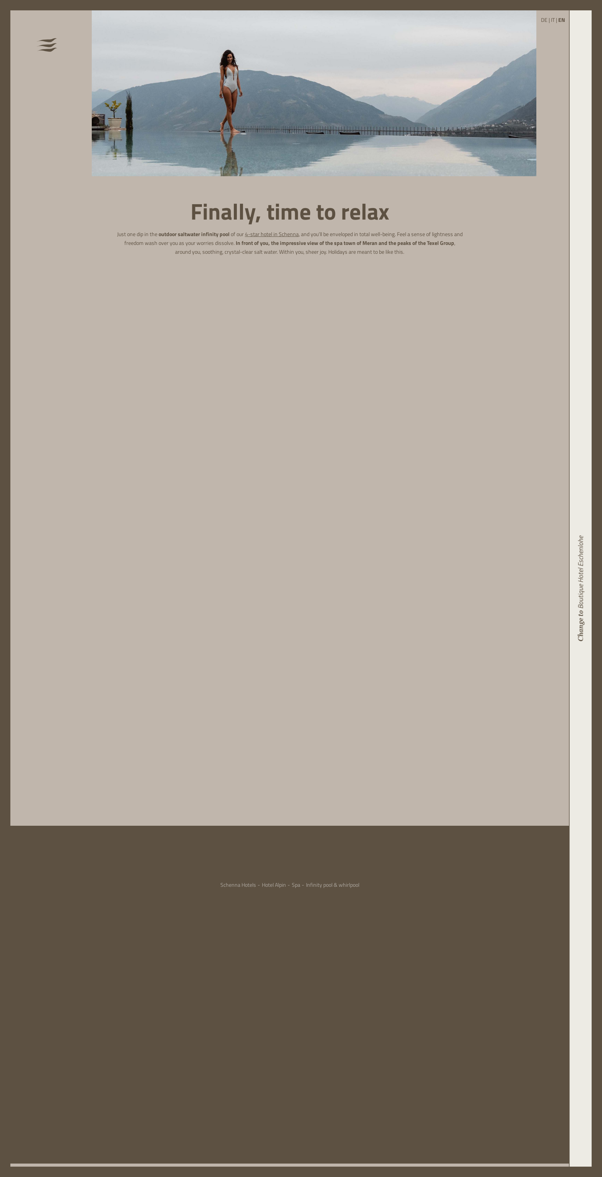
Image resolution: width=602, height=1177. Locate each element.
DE (544, 20)
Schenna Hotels (238, 885)
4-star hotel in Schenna (272, 234)
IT (553, 20)
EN (561, 20)
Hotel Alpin (274, 885)
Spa (296, 885)
